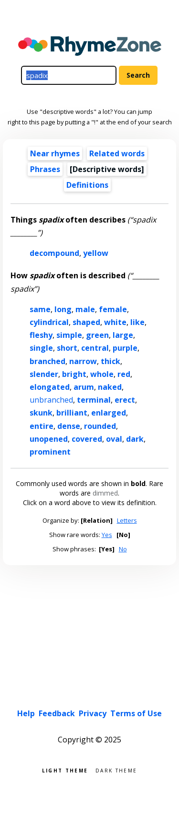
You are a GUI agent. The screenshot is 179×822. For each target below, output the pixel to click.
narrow (83, 361)
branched (47, 361)
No (123, 549)
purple (125, 348)
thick (110, 361)
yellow (95, 253)
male (85, 309)
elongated (50, 387)
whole (102, 374)
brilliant (71, 412)
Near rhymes (55, 153)
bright (74, 374)
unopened (49, 439)
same (40, 309)
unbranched (51, 400)
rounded (100, 426)
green (97, 335)
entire (41, 426)
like (137, 322)
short (67, 348)
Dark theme (116, 769)
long (63, 309)
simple (69, 335)
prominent (50, 452)
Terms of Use (136, 713)
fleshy (41, 335)
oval (114, 439)
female (113, 309)
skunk (41, 412)
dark (135, 439)
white (115, 322)
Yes (107, 534)
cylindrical (49, 322)
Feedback (57, 713)
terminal (94, 400)
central (95, 348)
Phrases (45, 169)
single (41, 348)
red (123, 374)
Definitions (87, 185)
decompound (54, 253)
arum (84, 387)
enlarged (108, 412)
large (123, 335)
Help (26, 713)
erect (125, 400)
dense (68, 426)
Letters (127, 520)
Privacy (92, 713)
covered (87, 439)
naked (110, 387)
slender (44, 374)
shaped (86, 322)
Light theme (65, 769)
